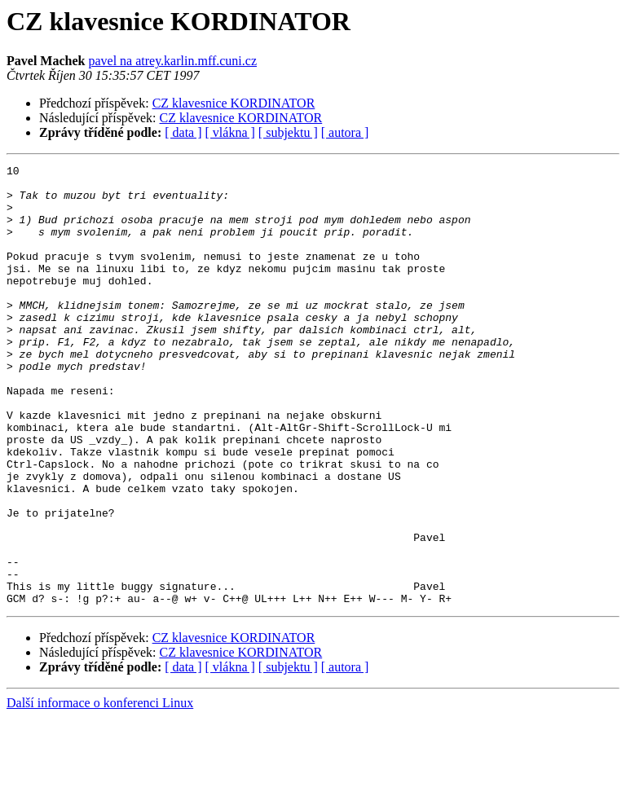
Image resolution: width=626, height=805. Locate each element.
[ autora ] (345, 132)
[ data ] (183, 132)
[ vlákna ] (230, 132)
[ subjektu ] (288, 132)
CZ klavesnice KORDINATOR (233, 103)
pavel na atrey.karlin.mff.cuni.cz (172, 61)
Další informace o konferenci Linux (100, 791)
